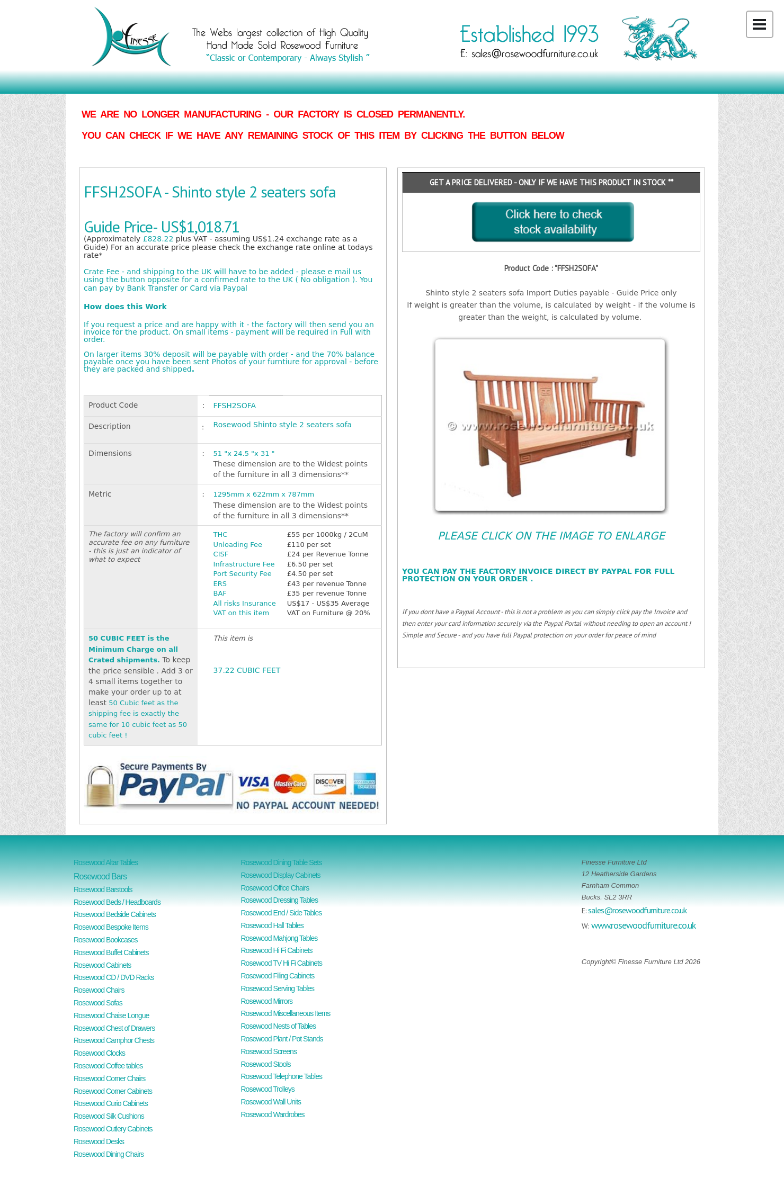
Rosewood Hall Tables (272, 925)
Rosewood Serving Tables (278, 988)
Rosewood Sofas (98, 1003)
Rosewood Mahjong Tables (279, 938)
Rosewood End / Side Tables (281, 913)
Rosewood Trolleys (268, 1089)
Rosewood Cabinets (102, 965)
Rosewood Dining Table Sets (281, 862)
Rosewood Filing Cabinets (278, 976)
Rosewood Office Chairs (275, 888)
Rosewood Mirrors (267, 1001)
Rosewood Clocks (99, 1053)
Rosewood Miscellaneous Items (286, 1013)
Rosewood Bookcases (106, 940)
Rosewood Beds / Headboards (117, 902)
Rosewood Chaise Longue (111, 1015)
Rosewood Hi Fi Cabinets (277, 950)
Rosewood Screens (269, 1051)
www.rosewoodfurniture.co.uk (643, 925)
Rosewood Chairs (99, 990)
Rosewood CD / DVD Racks (114, 977)
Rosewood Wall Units (271, 1102)
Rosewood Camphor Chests (114, 1040)
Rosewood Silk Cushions (109, 1116)
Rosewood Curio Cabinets (111, 1103)
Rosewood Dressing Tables (279, 900)
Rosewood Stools (266, 1064)
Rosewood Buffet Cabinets (111, 952)
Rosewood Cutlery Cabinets (113, 1129)
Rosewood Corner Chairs (109, 1078)
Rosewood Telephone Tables (282, 1076)
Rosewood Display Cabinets (280, 875)
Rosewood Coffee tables (108, 1066)
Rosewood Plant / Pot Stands (282, 1039)
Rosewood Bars (100, 876)
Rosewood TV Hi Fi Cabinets (281, 963)
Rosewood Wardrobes (273, 1114)
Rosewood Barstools (103, 889)
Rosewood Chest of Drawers (114, 1028)
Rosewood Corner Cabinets (113, 1091)
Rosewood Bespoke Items (111, 927)
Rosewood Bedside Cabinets (115, 914)
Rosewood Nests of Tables (278, 1026)
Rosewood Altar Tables (106, 862)
